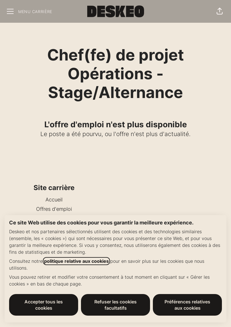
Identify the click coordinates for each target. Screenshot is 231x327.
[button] (220, 11)
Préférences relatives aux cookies (187, 305)
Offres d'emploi (54, 209)
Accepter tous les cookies (43, 305)
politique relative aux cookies (76, 261)
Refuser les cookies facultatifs (115, 305)
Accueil (54, 200)
